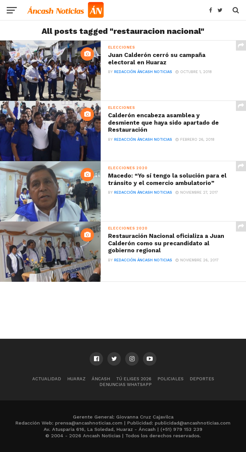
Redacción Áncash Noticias (143, 72)
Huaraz (76, 378)
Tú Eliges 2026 (133, 378)
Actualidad (46, 378)
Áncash (101, 378)
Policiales (170, 378)
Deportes (202, 378)
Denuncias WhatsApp (125, 384)
